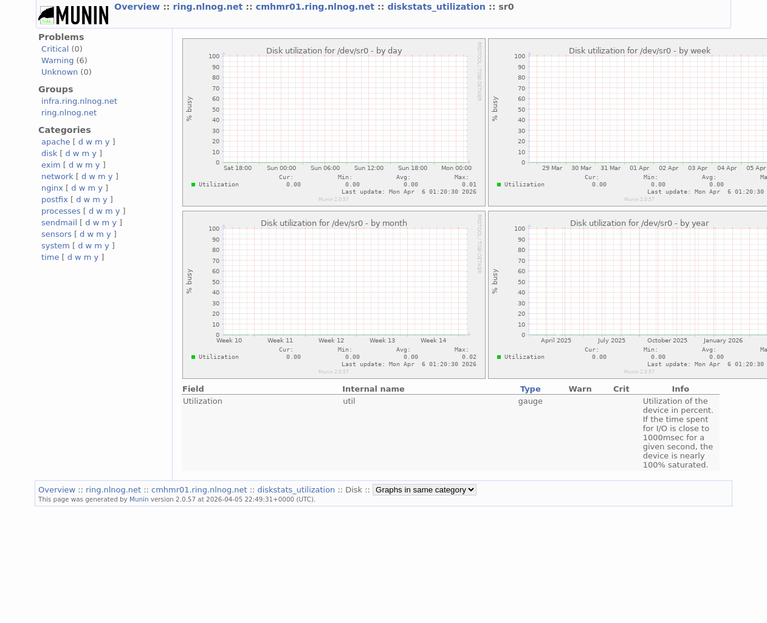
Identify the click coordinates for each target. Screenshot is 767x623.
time (50, 257)
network (57, 176)
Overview (138, 7)
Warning (57, 60)
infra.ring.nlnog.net (79, 101)
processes (61, 211)
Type (530, 388)
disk (49, 153)
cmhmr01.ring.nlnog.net (316, 7)
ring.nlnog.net (209, 7)
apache (55, 141)
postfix (54, 199)
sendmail (59, 222)
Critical (55, 48)
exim (51, 164)
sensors (56, 234)
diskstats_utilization (437, 7)
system (55, 245)
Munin (139, 499)
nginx (52, 187)
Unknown (59, 72)
